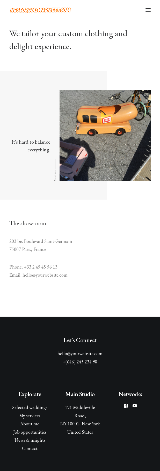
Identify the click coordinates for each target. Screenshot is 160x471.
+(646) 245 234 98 (80, 362)
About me (29, 424)
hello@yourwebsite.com (80, 353)
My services (29, 416)
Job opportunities (30, 432)
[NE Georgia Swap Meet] (40, 10)
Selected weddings (29, 407)
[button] (148, 10)
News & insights (29, 440)
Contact (30, 448)
